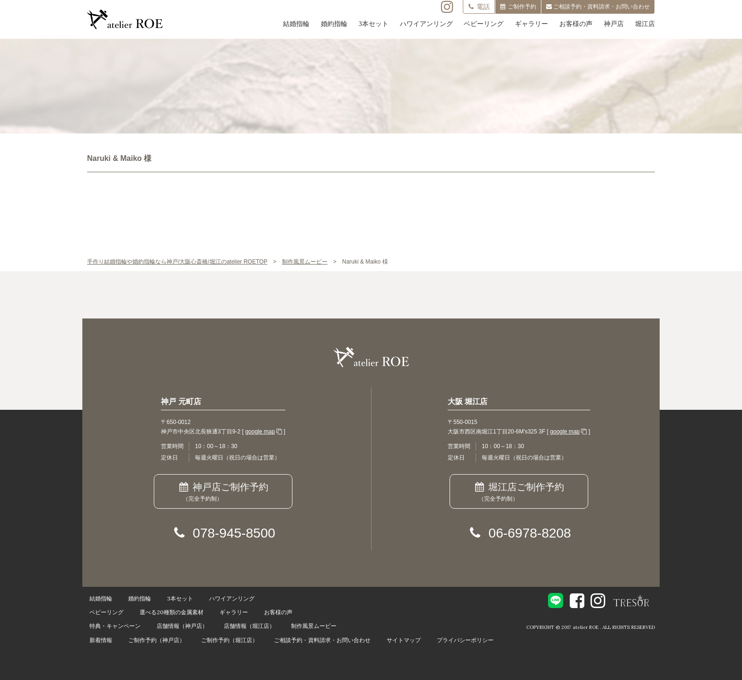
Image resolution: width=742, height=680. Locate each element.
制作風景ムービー (313, 625)
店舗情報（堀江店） (249, 625)
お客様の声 (575, 23)
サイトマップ (404, 640)
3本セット (374, 23)
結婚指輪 (296, 23)
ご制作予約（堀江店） (229, 640)
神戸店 (614, 23)
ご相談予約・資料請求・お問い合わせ (322, 640)
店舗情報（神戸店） (182, 625)
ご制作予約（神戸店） (156, 640)
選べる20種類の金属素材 (171, 612)
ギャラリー (531, 23)
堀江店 (645, 23)
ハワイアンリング (426, 23)
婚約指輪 (334, 23)
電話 (479, 6)
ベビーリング (484, 23)
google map (260, 431)
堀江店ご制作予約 (519, 492)
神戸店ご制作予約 (223, 492)
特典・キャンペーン (115, 625)
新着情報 (100, 640)
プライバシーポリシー (465, 640)
